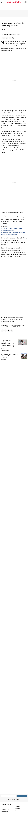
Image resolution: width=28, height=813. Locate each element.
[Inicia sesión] (25, 2)
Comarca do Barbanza (7, 326)
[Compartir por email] (6, 38)
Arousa (17, 811)
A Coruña (17, 806)
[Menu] (2, 2)
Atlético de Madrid (13, 325)
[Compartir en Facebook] (10, 38)
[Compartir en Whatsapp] (3, 38)
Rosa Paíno (3, 359)
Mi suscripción (5, 807)
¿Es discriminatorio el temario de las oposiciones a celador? (11, 229)
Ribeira (18, 326)
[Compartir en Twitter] (13, 38)
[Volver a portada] (14, 2)
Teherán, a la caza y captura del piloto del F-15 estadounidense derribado (13, 233)
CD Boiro (14, 326)
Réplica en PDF (5, 809)
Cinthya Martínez (5, 350)
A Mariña (17, 808)
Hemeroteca (4, 811)
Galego (17, 799)
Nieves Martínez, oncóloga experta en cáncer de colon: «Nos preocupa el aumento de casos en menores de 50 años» (8, 344)
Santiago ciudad (20, 325)
